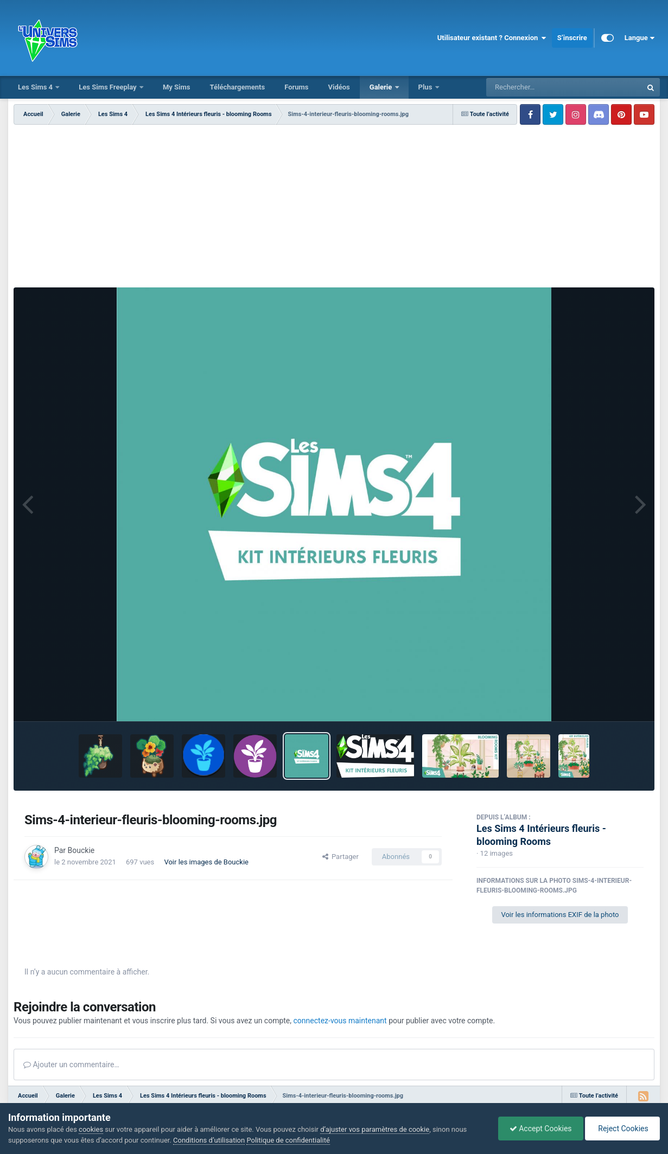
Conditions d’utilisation (209, 1140)
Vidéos (338, 87)
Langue (639, 38)
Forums (296, 87)
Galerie (382, 87)
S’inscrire (572, 38)
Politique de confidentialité (287, 1140)
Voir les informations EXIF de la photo (560, 915)
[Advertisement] (334, 206)
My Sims (176, 87)
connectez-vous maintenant (340, 1020)
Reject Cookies (622, 1128)
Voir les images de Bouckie (206, 862)
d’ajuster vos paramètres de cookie (374, 1129)
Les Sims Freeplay (108, 87)
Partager (340, 856)
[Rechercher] (534, 87)
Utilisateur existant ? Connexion (491, 38)
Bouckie (81, 850)
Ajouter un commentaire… (71, 1064)
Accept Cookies (541, 1128)
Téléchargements (237, 87)
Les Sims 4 (36, 87)
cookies (91, 1129)
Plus (426, 87)
